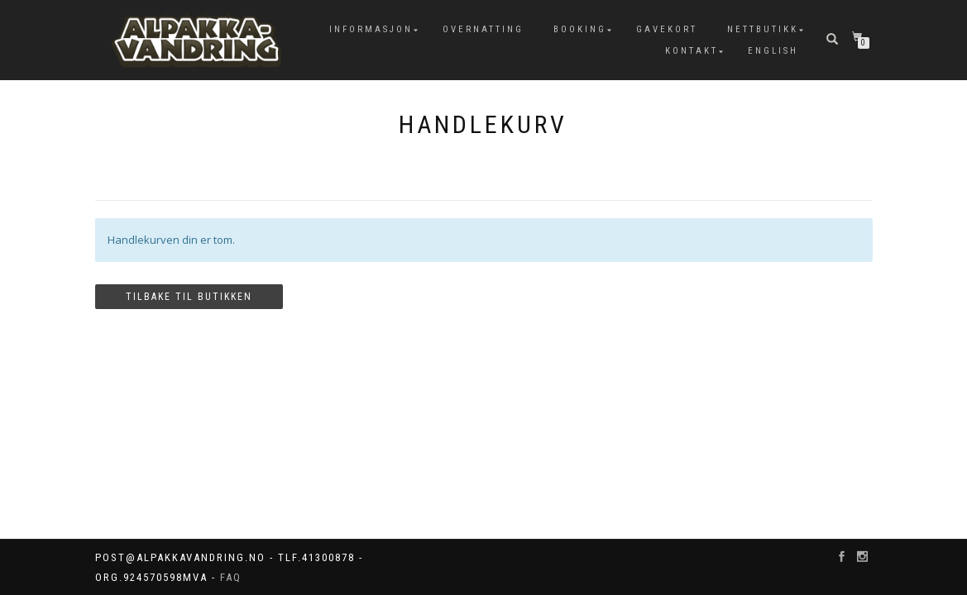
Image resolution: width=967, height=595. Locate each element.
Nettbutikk (762, 29)
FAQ (231, 577)
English (773, 50)
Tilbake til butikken (189, 296)
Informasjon (371, 29)
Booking (579, 29)
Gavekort (666, 29)
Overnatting (483, 29)
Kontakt (691, 50)
